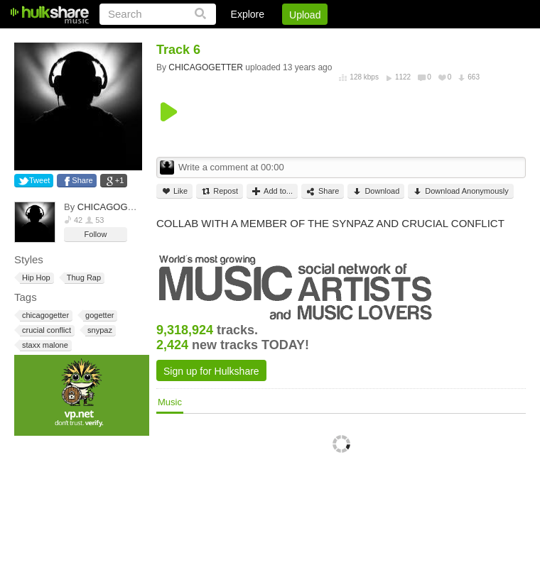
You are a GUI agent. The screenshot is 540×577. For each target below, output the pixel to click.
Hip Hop (35, 278)
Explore (247, 14)
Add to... (272, 191)
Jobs (333, 39)
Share (82, 180)
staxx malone (44, 345)
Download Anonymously (460, 191)
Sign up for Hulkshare (211, 371)
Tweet (39, 180)
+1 (119, 180)
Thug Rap (83, 278)
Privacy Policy (446, 39)
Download (375, 191)
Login (232, 39)
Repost (219, 191)
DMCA (379, 39)
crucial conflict (45, 330)
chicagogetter (44, 315)
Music (170, 402)
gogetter (98, 315)
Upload (304, 15)
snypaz (98, 330)
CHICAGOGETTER (117, 207)
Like (174, 191)
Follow (96, 234)
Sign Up (283, 39)
